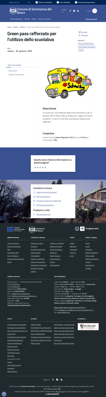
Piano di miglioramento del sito (17, 331)
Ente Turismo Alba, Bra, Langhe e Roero (43, 340)
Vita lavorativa (54, 265)
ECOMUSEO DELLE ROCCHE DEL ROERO (44, 328)
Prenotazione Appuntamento (16, 337)
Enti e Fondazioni (12, 256)
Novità (15, 27)
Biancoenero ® (60, 391)
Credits (9, 362)
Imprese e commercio (57, 243)
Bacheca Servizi (12, 346)
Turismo (52, 262)
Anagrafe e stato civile (38, 249)
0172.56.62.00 (14, 284)
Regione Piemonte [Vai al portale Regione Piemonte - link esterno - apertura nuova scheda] (14, 2)
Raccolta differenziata (38, 334)
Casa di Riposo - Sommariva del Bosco (66, 324)
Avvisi (72, 256)
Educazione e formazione (39, 265)
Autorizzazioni (35, 256)
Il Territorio (88, 249)
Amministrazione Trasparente (16, 324)
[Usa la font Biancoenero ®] (43, 2)
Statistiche (10, 368)
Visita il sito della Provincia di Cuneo (65, 334)
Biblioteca (73, 246)
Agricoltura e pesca (37, 243)
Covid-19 (73, 253)
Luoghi (87, 246)
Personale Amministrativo (15, 259)
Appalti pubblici (36, 253)
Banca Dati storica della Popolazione (65, 343)
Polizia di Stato (35, 343)
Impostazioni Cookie (13, 359)
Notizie (22, 27)
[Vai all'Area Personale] (84, 2)
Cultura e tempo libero (38, 262)
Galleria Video (89, 256)
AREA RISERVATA (52, 394)
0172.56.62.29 (15, 286)
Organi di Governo (13, 243)
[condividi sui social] (83, 32)
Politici (9, 262)
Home (9, 27)
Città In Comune (52, 389)
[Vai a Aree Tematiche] (63, 2)
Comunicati (73, 249)
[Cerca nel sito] (94, 10)
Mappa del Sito (12, 371)
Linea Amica (58, 340)
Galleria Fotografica (91, 253)
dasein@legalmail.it (63, 312)
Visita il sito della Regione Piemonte (65, 331)
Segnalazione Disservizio (15, 340)
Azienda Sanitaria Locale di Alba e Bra (66, 328)
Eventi (87, 243)
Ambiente (34, 246)
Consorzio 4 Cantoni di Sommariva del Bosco (68, 337)
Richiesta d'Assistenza (14, 343)
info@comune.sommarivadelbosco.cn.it (24, 296)
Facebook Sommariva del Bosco (41, 337)
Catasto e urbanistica (37, 259)
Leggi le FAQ (11, 334)
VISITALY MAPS (36, 324)
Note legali (10, 356)
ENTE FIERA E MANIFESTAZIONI (41, 331)
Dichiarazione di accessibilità (16, 328)
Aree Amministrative (14, 246)
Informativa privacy (13, 353)
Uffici (9, 249)
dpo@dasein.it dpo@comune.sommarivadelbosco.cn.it (76, 310)
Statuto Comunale (13, 349)
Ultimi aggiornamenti (14, 365)
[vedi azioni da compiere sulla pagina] (83, 35)
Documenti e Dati (13, 253)
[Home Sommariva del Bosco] (35, 11)
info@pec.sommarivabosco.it (20, 293)
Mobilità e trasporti (56, 246)
